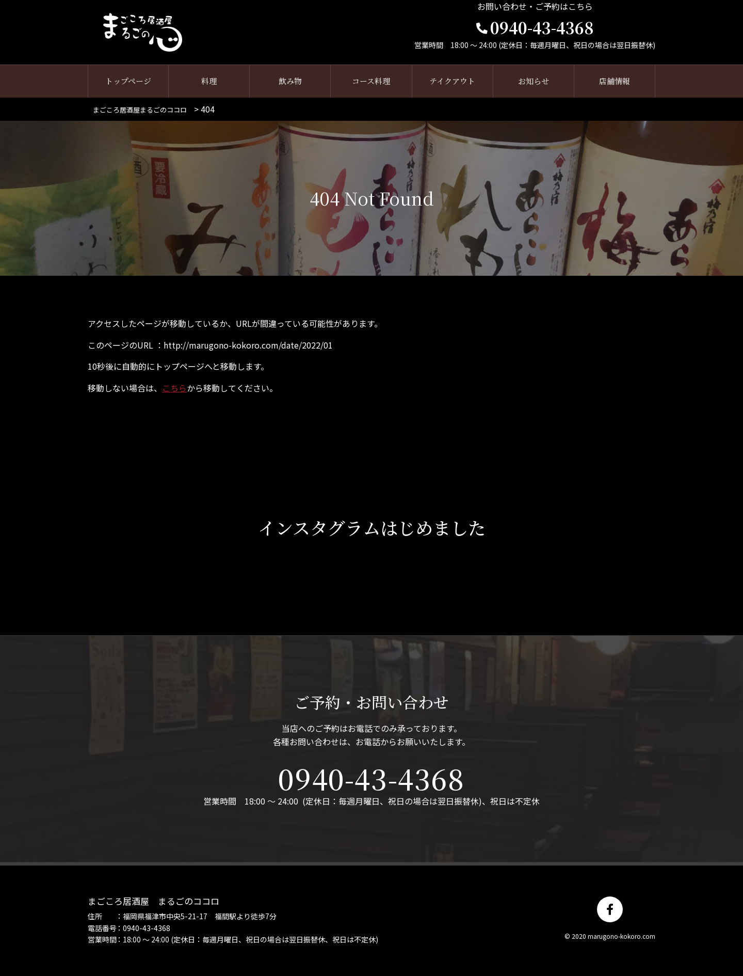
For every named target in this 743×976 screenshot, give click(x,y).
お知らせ (533, 81)
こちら (174, 388)
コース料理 (371, 81)
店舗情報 (614, 81)
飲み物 (290, 81)
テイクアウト (452, 81)
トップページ (128, 81)
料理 (209, 81)
